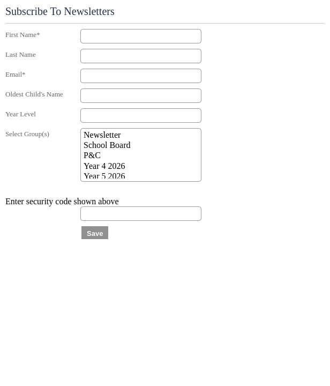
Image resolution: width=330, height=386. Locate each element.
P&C (141, 156)
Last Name (20, 54)
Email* (15, 74)
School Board (141, 145)
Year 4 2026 (141, 166)
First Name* (22, 35)
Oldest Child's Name (34, 94)
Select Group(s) (27, 134)
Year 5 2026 (141, 177)
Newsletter (141, 135)
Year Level (20, 114)
